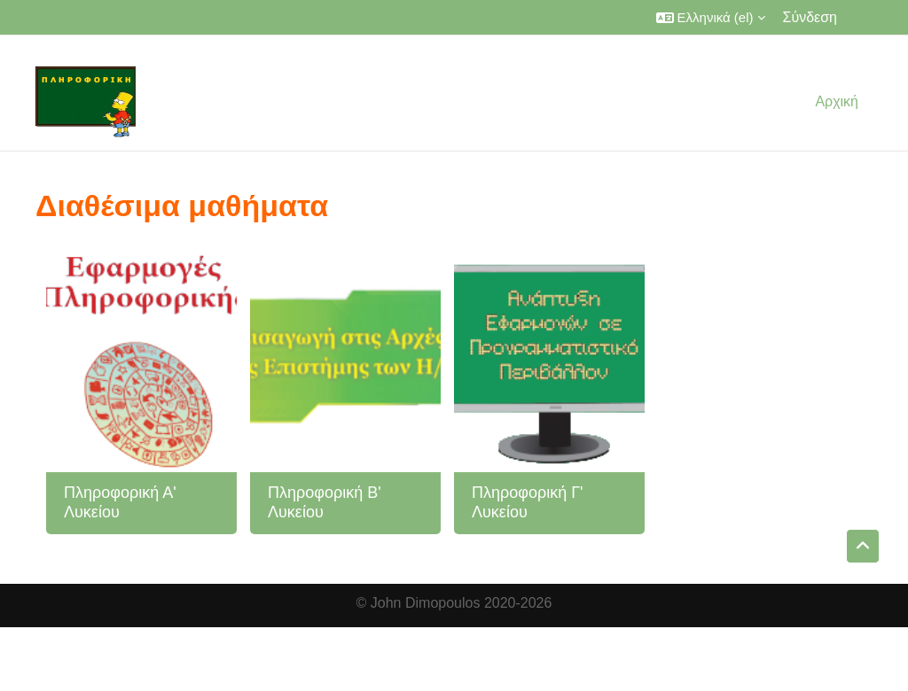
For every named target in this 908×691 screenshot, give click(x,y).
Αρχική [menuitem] (836, 101)
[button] (711, 17)
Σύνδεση (810, 17)
